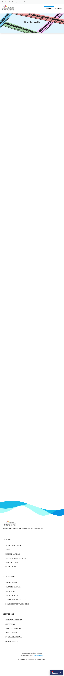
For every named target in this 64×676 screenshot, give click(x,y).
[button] (56, 672)
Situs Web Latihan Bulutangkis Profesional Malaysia (16, 2)
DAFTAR (49, 8)
